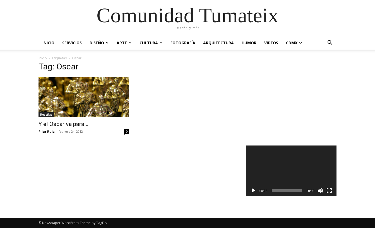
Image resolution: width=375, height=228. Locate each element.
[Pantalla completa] (329, 190)
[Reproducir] (253, 190)
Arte (124, 42)
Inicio (48, 42)
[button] (329, 43)
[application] (291, 170)
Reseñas (46, 115)
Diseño (99, 42)
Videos (271, 42)
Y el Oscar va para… (63, 124)
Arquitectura (218, 42)
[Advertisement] (291, 99)
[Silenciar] (320, 190)
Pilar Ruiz (47, 131)
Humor (249, 42)
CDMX (294, 42)
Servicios (72, 42)
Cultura (151, 42)
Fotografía (182, 42)
